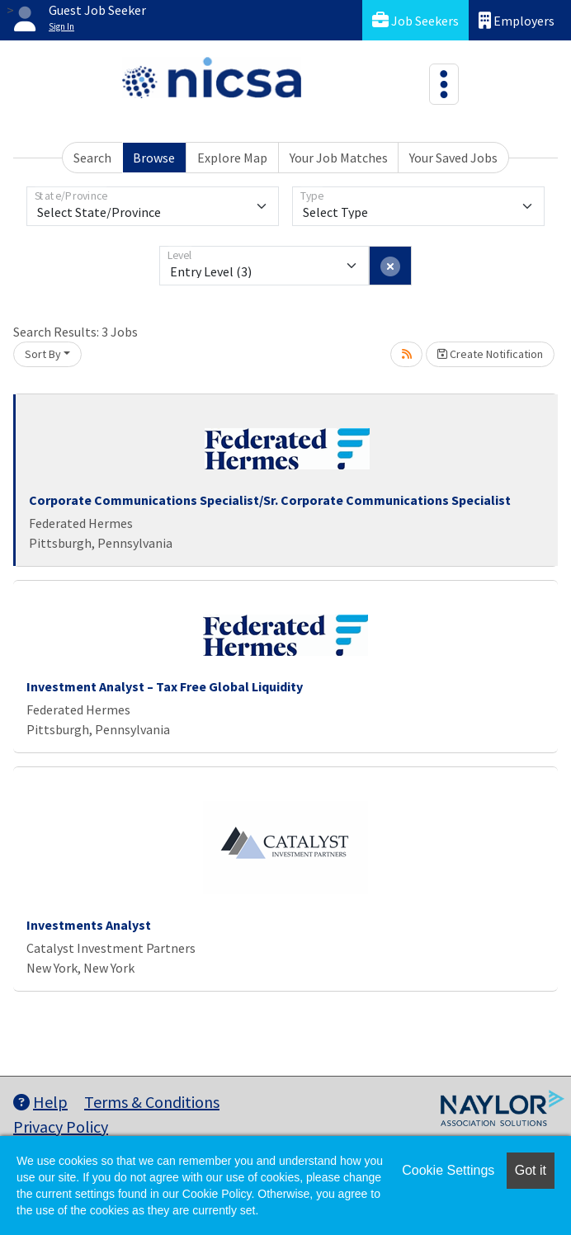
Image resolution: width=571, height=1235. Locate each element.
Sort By (43, 353)
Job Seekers (415, 20)
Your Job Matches (339, 157)
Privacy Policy (60, 1126)
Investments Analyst (88, 925)
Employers (516, 20)
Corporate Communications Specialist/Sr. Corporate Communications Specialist (270, 500)
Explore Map (232, 157)
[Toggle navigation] (444, 84)
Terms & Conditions (151, 1101)
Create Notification (490, 353)
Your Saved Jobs (453, 157)
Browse (154, 157)
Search (92, 157)
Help (40, 1101)
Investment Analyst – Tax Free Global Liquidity (164, 686)
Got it (530, 1170)
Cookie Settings (448, 1170)
